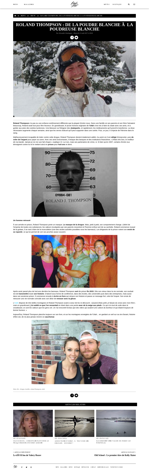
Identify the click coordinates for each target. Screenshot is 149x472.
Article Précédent (22, 452)
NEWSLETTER (85, 467)
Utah (16, 303)
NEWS (15, 4)
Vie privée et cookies (116, 467)
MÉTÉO (107, 4)
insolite (27, 389)
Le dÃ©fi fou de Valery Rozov (27, 455)
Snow (33, 16)
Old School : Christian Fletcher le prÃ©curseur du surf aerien (31, 442)
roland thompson (35, 389)
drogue (22, 389)
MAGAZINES (29, 4)
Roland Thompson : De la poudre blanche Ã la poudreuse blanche (71, 16)
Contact (93, 467)
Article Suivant (128, 452)
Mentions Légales (103, 467)
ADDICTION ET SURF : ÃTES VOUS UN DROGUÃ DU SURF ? (71, 442)
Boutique (117, 4)
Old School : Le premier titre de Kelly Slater (115, 455)
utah (43, 389)
